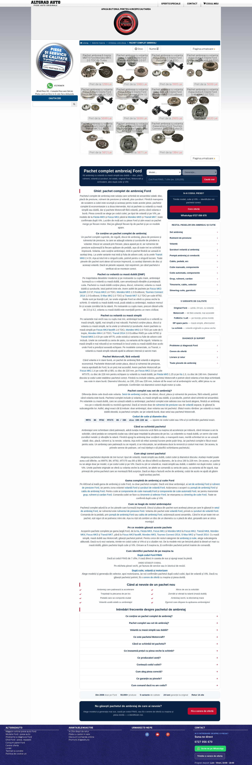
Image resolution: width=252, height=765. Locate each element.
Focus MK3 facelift (105, 329)
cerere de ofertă (151, 577)
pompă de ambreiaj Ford (202, 487)
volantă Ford (131, 487)
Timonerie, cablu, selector (183, 284)
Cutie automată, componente (185, 273)
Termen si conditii (14, 751)
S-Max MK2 (106, 295)
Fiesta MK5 (99, 217)
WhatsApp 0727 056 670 (194, 215)
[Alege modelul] (164, 172)
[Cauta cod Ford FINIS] (174, 179)
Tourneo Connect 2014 (168, 534)
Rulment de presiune (180, 238)
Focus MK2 (144, 370)
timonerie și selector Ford (153, 494)
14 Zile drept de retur (79, 731)
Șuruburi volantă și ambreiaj (184, 249)
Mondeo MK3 (132, 329)
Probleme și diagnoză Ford (184, 345)
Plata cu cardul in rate (79, 734)
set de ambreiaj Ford (198, 484)
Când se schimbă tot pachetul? (149, 644)
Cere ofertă (193, 209)
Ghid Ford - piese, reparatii (18, 740)
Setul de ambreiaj (131, 394)
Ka (181, 374)
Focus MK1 (113, 217)
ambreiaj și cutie (188, 538)
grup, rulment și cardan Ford (97, 494)
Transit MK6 (87, 336)
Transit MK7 (150, 217)
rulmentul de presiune (167, 405)
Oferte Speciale (170, 3)
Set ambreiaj (176, 232)
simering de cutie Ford (195, 494)
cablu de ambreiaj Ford (93, 491)
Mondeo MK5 (134, 217)
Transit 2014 (119, 333)
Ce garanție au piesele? (149, 678)
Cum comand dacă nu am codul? (149, 685)
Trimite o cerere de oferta (209, 756)
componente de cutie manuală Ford (139, 491)
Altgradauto (14, 727)
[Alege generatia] (199, 172)
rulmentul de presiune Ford (130, 511)
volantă (189, 405)
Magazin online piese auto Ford (21, 731)
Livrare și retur (177, 357)
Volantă (173, 244)
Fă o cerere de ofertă (202, 711)
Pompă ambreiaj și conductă (184, 255)
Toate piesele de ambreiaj (183, 363)
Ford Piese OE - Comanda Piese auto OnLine (55, 91)
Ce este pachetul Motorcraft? (149, 637)
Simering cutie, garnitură (182, 290)
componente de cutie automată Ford (178, 491)
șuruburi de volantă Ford (152, 487)
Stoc (139, 49)
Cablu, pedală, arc (179, 261)
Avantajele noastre (81, 727)
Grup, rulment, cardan (181, 278)
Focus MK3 (100, 292)
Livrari (8, 748)
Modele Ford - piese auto (18, 734)
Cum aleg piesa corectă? (149, 671)
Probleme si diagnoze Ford (19, 737)
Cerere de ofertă (178, 351)
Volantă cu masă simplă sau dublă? (149, 630)
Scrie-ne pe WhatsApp (210, 748)
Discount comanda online (81, 737)
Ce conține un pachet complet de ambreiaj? (149, 616)
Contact (192, 3)
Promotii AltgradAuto (79, 740)
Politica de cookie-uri (16, 753)
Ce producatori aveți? (149, 657)
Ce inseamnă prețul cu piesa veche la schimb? (149, 650)
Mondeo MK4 (95, 333)
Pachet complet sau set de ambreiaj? (149, 623)
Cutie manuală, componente (184, 267)
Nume (154, 49)
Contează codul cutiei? (149, 664)
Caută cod (209, 179)
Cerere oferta (12, 745)
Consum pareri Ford (15, 742)
